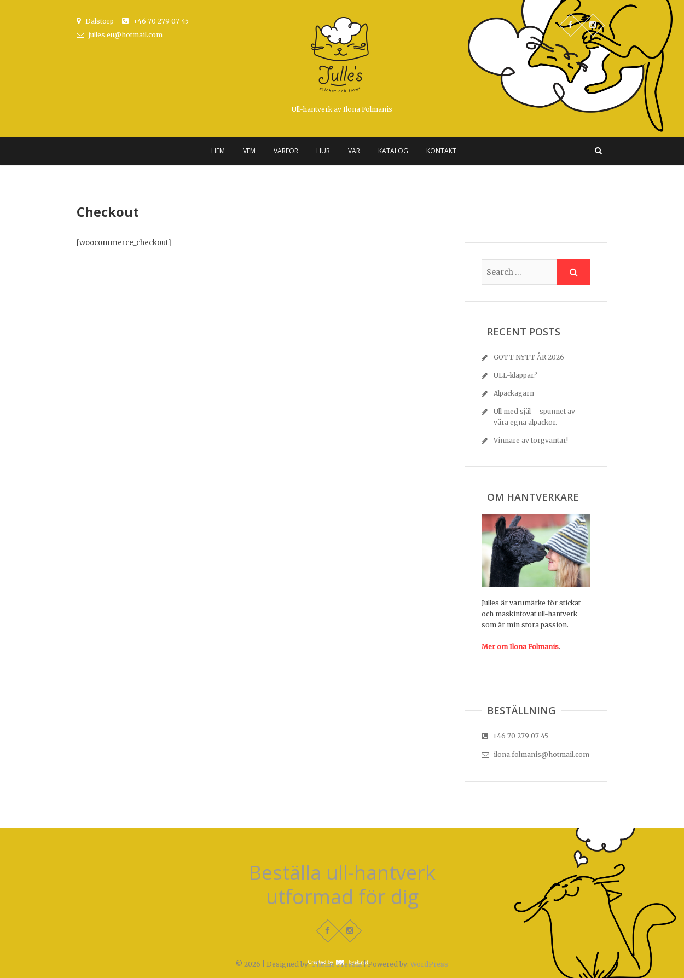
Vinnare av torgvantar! (531, 440)
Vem (249, 150)
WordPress (429, 964)
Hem (218, 150)
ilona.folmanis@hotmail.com (535, 754)
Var (354, 150)
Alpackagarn (514, 393)
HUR (323, 150)
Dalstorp (95, 21)
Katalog (393, 150)
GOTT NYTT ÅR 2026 (529, 357)
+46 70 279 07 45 (155, 21)
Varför (286, 150)
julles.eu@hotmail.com (120, 35)
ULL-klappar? (515, 375)
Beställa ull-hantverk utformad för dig (342, 885)
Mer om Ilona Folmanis (520, 647)
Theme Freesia (336, 964)
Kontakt (441, 150)
